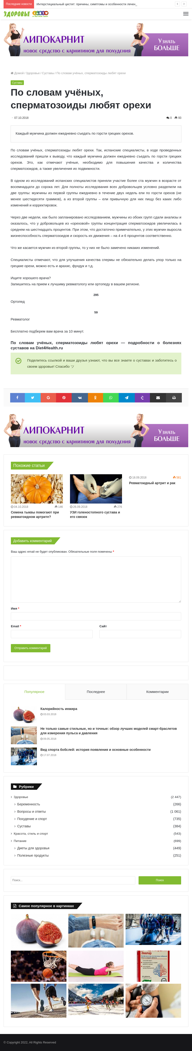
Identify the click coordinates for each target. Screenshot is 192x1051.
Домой (17, 73)
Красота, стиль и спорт (31, 833)
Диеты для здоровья (33, 848)
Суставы (48, 73)
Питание (20, 841)
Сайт (103, 626)
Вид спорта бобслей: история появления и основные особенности (95, 750)
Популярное (34, 692)
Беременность (28, 804)
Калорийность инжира (58, 709)
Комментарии (157, 692)
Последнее (96, 692)
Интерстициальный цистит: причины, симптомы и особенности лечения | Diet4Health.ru (98, 4)
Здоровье (33, 73)
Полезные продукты (33, 855)
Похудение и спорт (32, 819)
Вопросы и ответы (31, 811)
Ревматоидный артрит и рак (152, 483)
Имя (15, 608)
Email (16, 626)
